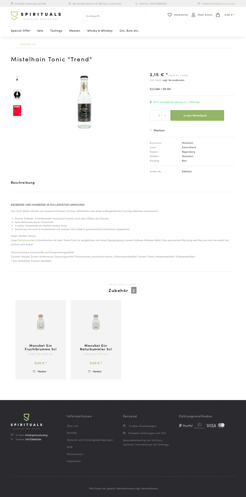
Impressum (74, 461)
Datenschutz (75, 454)
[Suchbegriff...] (114, 15)
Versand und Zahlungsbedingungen (90, 440)
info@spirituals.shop (223, 3)
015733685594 (33, 439)
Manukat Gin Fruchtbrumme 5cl (41, 347)
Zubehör (123, 290)
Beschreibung (23, 182)
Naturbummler (26, 240)
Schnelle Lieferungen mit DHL (146, 433)
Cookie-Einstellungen (142, 426)
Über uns (72, 425)
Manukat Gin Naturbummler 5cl (96, 347)
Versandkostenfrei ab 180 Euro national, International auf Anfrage (146, 442)
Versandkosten (149, 488)
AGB (70, 447)
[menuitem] (114, 15)
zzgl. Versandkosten (174, 80)
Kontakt (72, 432)
